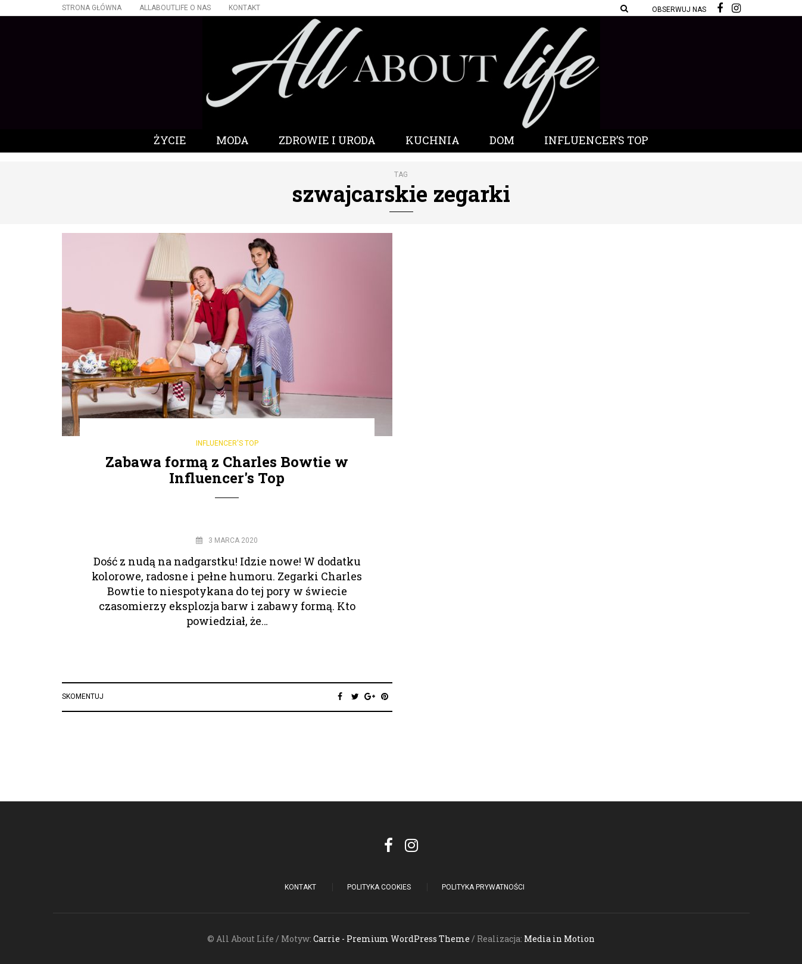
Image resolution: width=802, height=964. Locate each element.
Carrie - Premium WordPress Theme (391, 938)
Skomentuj (83, 696)
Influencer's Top (227, 443)
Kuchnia (432, 140)
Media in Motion (559, 938)
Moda (232, 140)
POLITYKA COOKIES (379, 887)
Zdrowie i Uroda (327, 140)
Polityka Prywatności (483, 887)
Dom (501, 140)
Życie (170, 140)
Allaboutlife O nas (175, 8)
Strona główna (91, 8)
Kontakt (244, 8)
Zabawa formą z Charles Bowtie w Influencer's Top (226, 469)
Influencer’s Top (596, 140)
